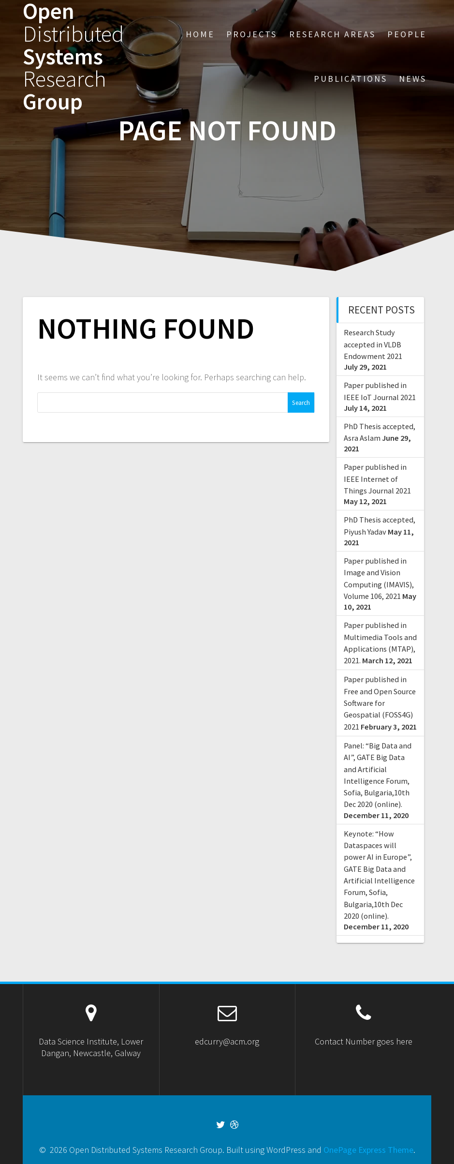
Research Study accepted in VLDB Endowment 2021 (373, 344)
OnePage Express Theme (368, 1149)
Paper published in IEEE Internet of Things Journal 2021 (377, 478)
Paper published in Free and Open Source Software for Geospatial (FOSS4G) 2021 (380, 702)
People (406, 34)
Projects (251, 34)
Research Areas (332, 34)
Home (200, 34)
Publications (350, 78)
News (412, 78)
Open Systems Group (73, 56)
